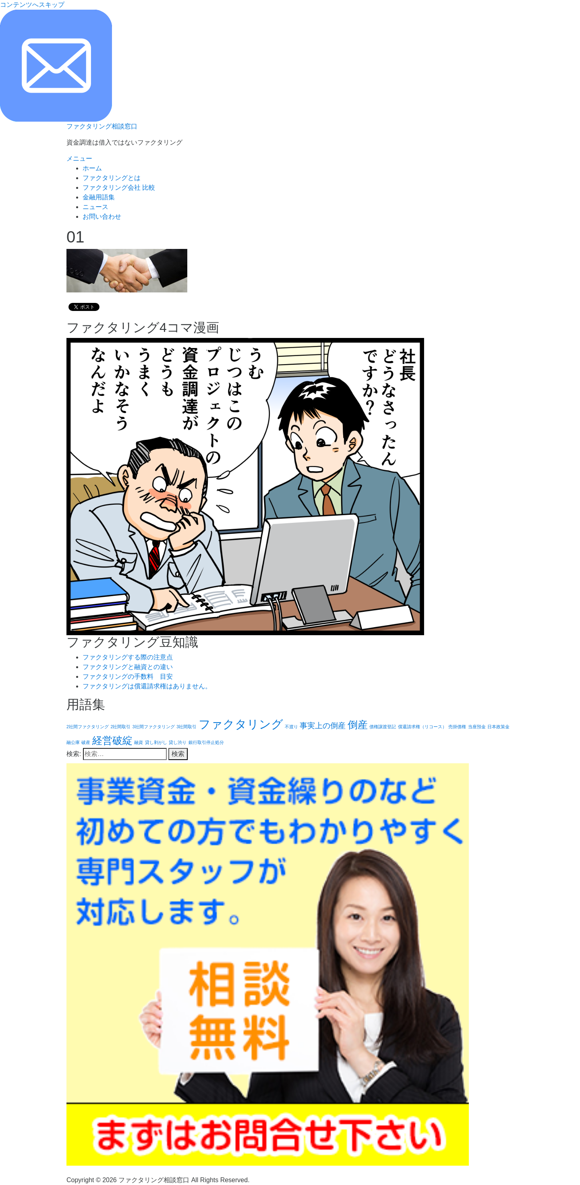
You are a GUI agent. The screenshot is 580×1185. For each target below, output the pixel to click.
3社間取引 (186, 726)
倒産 (358, 724)
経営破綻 (112, 740)
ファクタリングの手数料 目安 (128, 676)
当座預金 (477, 726)
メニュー (79, 158)
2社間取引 (120, 726)
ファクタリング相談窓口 (101, 126)
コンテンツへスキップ (32, 4)
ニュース (95, 206)
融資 (138, 742)
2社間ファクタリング (87, 726)
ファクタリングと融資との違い (128, 666)
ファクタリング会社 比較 (119, 187)
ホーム (92, 168)
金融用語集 (99, 197)
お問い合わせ (102, 216)
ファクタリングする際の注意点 (128, 657)
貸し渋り (177, 742)
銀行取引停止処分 (206, 742)
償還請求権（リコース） (422, 726)
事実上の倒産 (323, 725)
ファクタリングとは (112, 177)
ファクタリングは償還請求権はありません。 (147, 686)
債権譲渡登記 (382, 726)
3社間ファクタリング (154, 726)
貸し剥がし (156, 742)
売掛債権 (457, 726)
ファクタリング (241, 724)
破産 (85, 742)
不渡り (291, 726)
